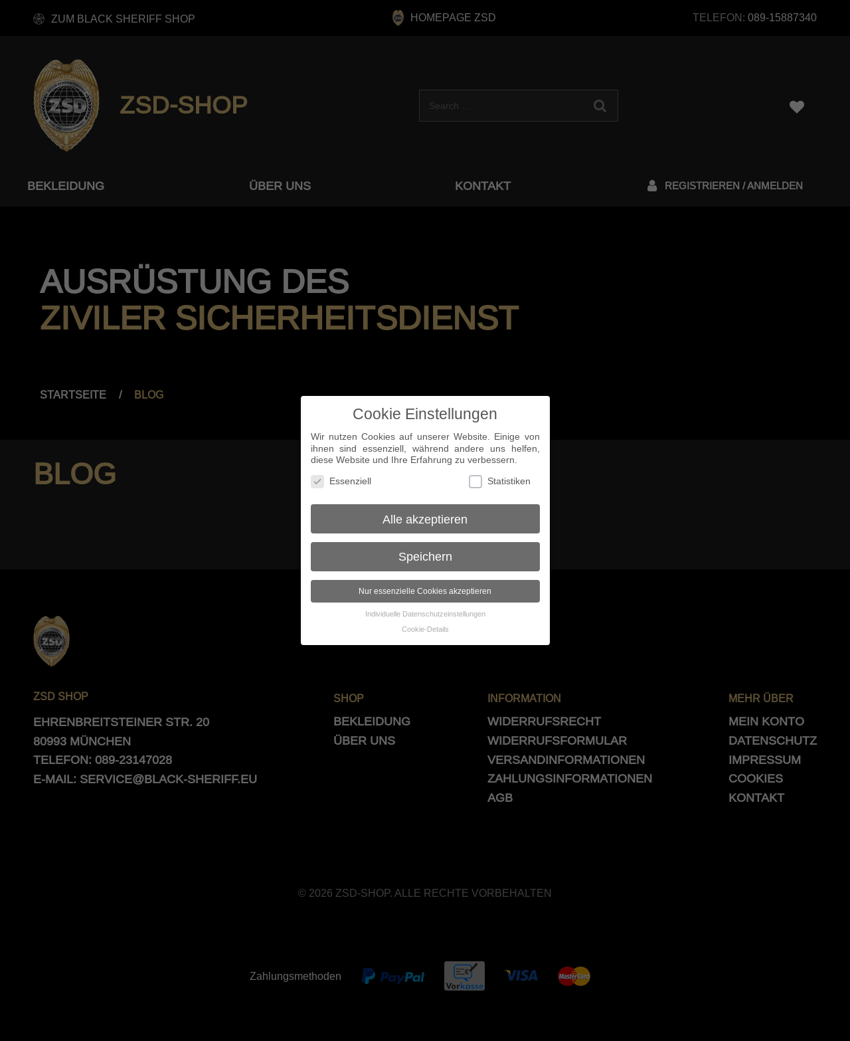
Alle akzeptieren (425, 507)
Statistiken (500, 470)
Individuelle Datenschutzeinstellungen (425, 602)
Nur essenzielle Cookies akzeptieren (425, 580)
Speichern (425, 545)
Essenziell (341, 470)
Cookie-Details (425, 617)
